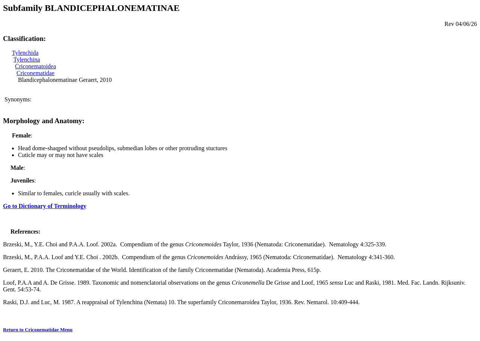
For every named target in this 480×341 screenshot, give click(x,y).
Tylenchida (25, 53)
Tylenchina (27, 59)
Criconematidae (35, 73)
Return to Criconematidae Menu (37, 329)
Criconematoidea (35, 66)
